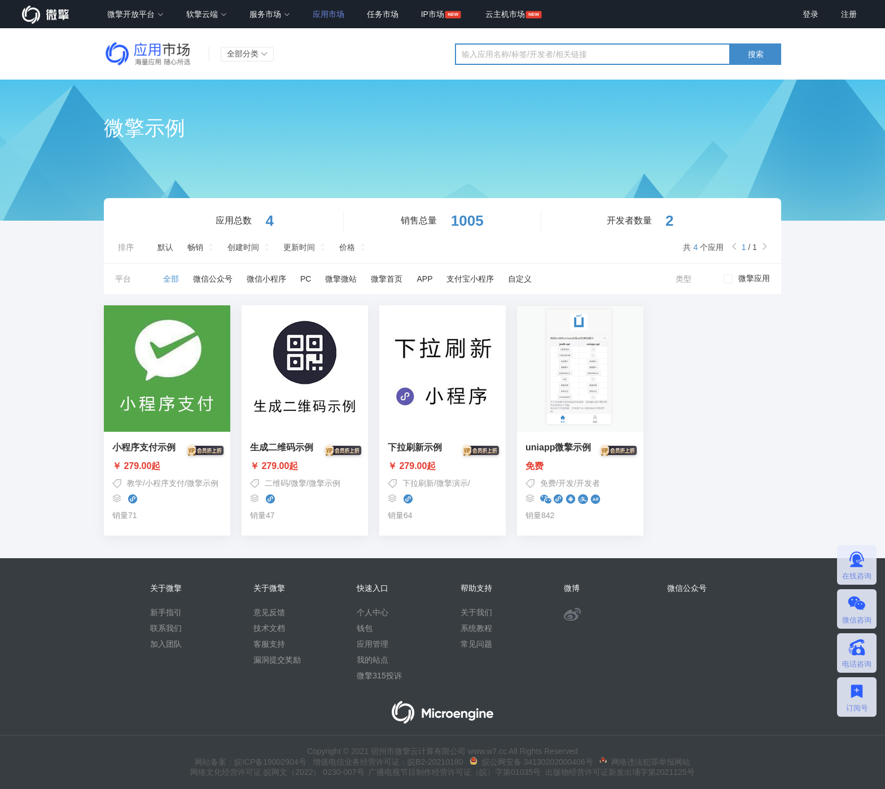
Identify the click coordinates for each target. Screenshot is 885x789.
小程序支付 (165, 483)
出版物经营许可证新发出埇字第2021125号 (617, 772)
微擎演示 (452, 483)
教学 (135, 483)
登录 (810, 14)
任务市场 (382, 14)
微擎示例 (202, 483)
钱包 (365, 628)
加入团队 (166, 643)
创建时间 (243, 247)
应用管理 (372, 643)
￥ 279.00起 (167, 466)
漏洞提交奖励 (277, 659)
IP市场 (432, 14)
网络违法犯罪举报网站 (644, 761)
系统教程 (476, 628)
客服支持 (269, 643)
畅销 (195, 247)
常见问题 (476, 643)
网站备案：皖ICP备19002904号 (250, 761)
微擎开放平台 (135, 14)
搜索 (756, 54)
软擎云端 (206, 14)
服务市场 (269, 14)
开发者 (588, 483)
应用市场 (328, 14)
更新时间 (299, 247)
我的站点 (372, 659)
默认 (165, 247)
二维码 (276, 483)
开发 (566, 483)
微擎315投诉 (379, 675)
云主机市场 (505, 14)
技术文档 (269, 628)
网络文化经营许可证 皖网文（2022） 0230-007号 (277, 772)
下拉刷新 (418, 483)
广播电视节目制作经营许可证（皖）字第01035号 (453, 772)
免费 (580, 466)
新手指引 (166, 612)
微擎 (298, 483)
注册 (849, 14)
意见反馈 (269, 612)
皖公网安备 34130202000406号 (531, 761)
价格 (347, 247)
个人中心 (372, 612)
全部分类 (247, 53)
